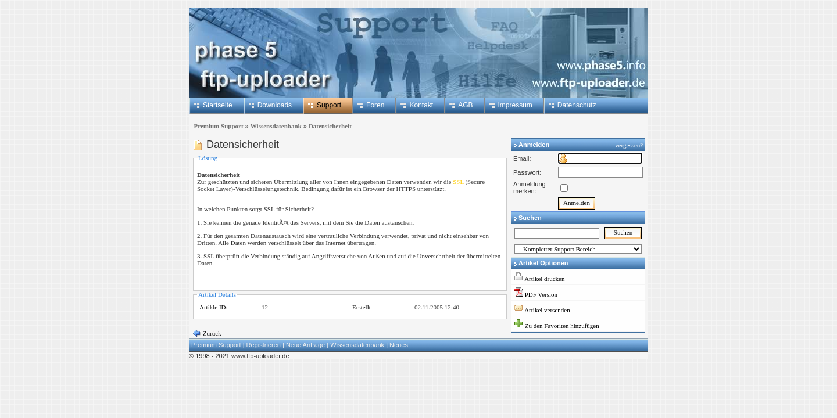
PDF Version (541, 294)
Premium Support (217, 125)
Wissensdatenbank (276, 125)
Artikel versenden (547, 310)
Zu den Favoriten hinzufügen (562, 325)
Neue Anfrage (305, 344)
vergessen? (630, 145)
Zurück (211, 333)
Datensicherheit (330, 125)
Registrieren (263, 344)
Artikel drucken (544, 278)
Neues (398, 344)
